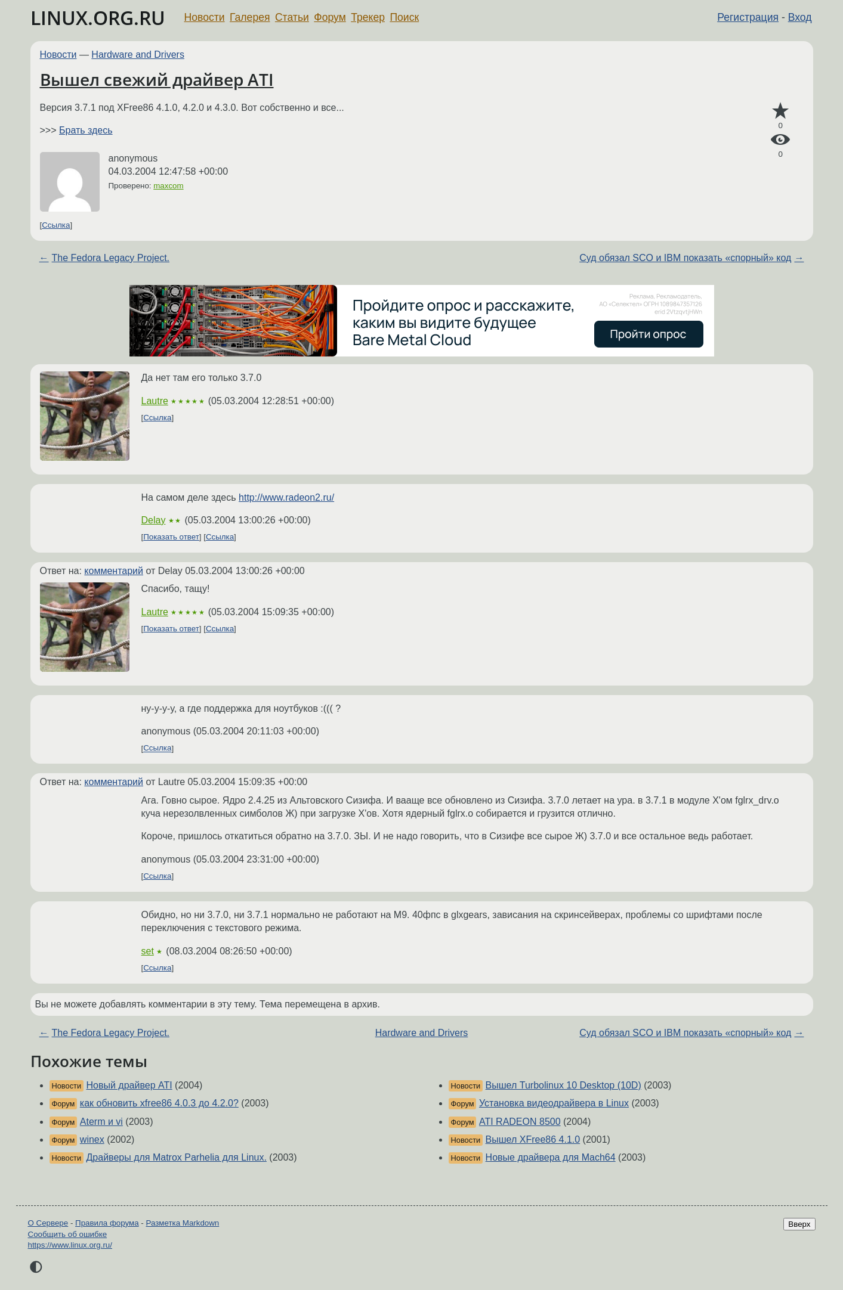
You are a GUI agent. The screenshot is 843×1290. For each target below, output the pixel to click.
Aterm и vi (101, 1122)
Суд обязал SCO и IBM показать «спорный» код (685, 258)
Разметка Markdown (182, 1222)
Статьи (292, 17)
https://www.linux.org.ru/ (70, 1245)
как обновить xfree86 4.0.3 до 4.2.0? (159, 1103)
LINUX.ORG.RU (97, 17)
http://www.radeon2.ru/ (286, 497)
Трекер (368, 17)
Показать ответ (171, 536)
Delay (153, 520)
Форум (329, 17)
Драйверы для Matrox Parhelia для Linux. (177, 1157)
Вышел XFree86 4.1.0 (533, 1139)
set (147, 951)
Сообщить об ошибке (67, 1234)
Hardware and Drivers (137, 54)
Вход (800, 17)
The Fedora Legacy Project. (110, 258)
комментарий (113, 571)
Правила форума (107, 1222)
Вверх (799, 1224)
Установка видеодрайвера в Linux (554, 1103)
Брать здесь (86, 130)
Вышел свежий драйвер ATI (157, 79)
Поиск (404, 17)
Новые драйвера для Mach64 (551, 1157)
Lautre (154, 401)
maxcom (168, 185)
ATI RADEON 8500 (520, 1122)
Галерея (250, 17)
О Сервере (48, 1222)
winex (92, 1139)
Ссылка (56, 225)
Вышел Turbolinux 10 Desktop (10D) (563, 1085)
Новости (204, 17)
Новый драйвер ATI (129, 1085)
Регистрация (748, 17)
